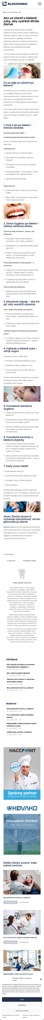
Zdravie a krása (10, 902)
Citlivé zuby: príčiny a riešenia (19, 732)
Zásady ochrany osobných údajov (31, 1016)
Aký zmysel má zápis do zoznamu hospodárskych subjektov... (21, 665)
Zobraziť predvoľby (22, 1011)
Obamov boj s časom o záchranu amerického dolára (20, 680)
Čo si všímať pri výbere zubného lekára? (20, 937)
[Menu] (38, 4)
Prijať (22, 999)
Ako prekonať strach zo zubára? (20, 688)
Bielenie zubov (9, 527)
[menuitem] (38, 4)
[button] (41, 979)
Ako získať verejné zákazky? (18, 673)
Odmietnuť (22, 1005)
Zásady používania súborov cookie (11, 1016)
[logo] (16, 4)
